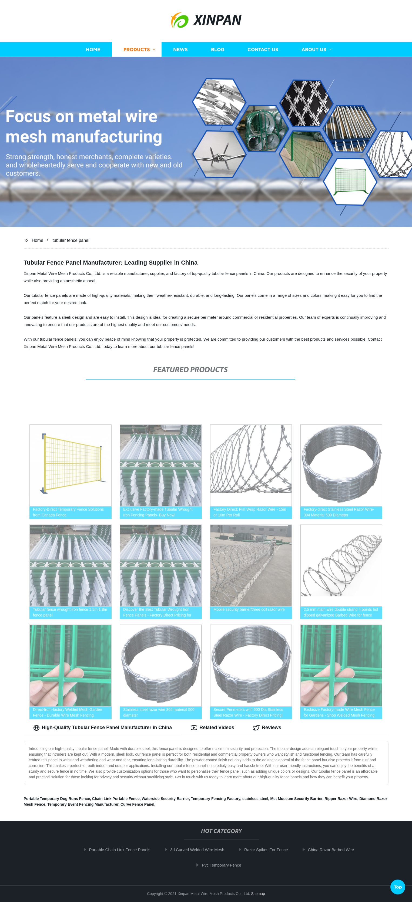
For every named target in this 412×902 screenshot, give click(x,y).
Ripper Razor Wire (340, 798)
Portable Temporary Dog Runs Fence (57, 798)
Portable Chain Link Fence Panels (123, 849)
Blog (217, 49)
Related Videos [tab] (212, 728)
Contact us (262, 49)
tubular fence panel (70, 240)
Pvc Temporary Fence (225, 865)
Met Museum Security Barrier (296, 798)
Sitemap (258, 893)
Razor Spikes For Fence (270, 849)
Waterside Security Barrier (165, 798)
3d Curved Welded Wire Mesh (201, 849)
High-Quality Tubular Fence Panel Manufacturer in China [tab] (102, 728)
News (180, 49)
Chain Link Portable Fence (116, 798)
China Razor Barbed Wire (334, 849)
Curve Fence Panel (137, 804)
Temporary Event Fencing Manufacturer (82, 804)
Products (136, 49)
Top (398, 887)
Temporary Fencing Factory (215, 798)
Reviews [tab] (267, 728)
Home (93, 49)
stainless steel (255, 798)
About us (314, 49)
